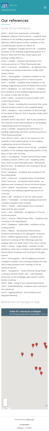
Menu (45, 7)
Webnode (30, 419)
